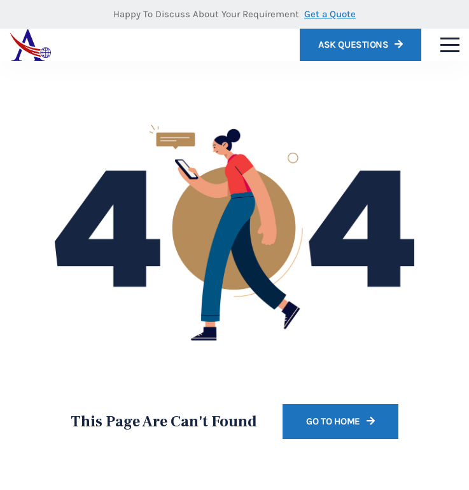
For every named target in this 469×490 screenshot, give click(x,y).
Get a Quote (330, 14)
